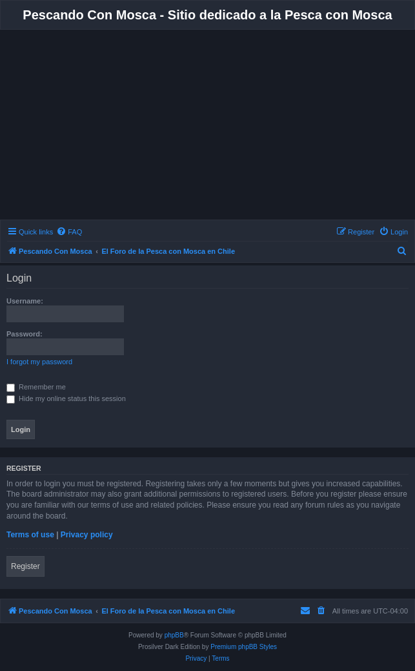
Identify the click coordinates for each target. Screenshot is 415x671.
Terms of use (30, 534)
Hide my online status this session (66, 398)
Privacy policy (87, 534)
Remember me (36, 387)
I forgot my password (39, 362)
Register (25, 566)
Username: (24, 301)
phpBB (174, 635)
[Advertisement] (207, 126)
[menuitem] (69, 232)
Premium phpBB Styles (243, 646)
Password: (24, 334)
